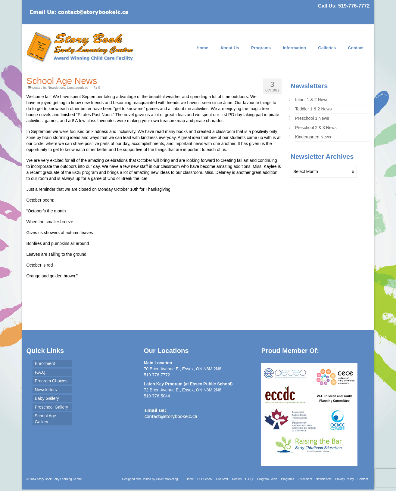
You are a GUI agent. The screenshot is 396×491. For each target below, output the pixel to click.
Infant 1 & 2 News (312, 99)
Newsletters (56, 87)
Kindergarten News (313, 136)
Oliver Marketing (167, 479)
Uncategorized (77, 87)
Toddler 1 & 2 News (313, 109)
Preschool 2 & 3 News (316, 127)
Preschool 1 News (312, 118)
